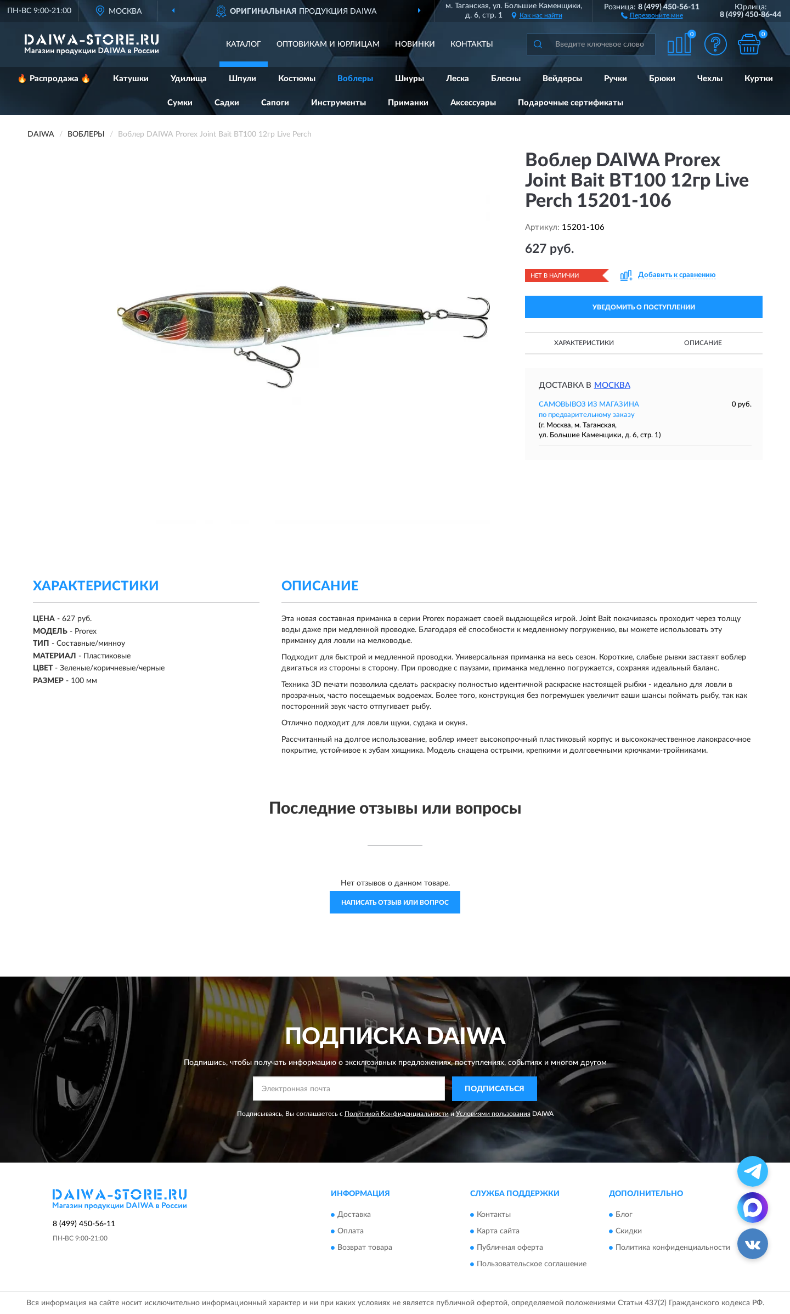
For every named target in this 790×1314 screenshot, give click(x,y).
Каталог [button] (243, 44)
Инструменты (338, 103)
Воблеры (355, 79)
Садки (227, 103)
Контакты (471, 44)
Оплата (350, 1232)
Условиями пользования (493, 1113)
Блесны (506, 79)
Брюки (662, 79)
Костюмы (296, 79)
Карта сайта (498, 1232)
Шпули (242, 79)
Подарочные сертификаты (570, 103)
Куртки (758, 79)
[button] (652, 15)
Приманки (408, 103)
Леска (457, 79)
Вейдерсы (562, 79)
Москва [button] (612, 385)
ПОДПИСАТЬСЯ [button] (494, 1089)
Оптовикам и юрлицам (328, 44)
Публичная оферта (510, 1248)
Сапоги (275, 103)
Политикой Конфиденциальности (397, 1113)
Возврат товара (364, 1248)
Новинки (415, 44)
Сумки (180, 103)
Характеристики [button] (584, 343)
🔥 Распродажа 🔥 (54, 79)
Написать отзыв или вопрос (395, 902)
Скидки (629, 1232)
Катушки (131, 79)
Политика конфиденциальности (673, 1248)
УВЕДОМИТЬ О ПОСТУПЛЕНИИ (643, 307)
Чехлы (710, 79)
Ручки (615, 79)
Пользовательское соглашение (531, 1264)
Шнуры (409, 79)
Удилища (189, 79)
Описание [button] (703, 343)
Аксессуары (473, 103)
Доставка (354, 1215)
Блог (624, 1215)
